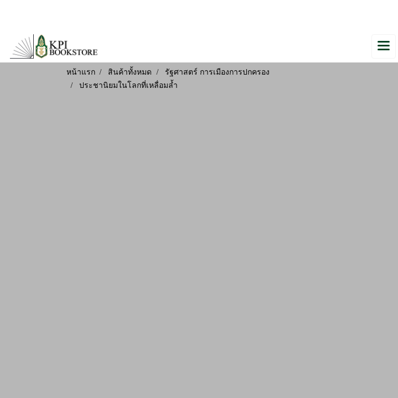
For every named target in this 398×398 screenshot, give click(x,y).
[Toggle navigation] (383, 46)
